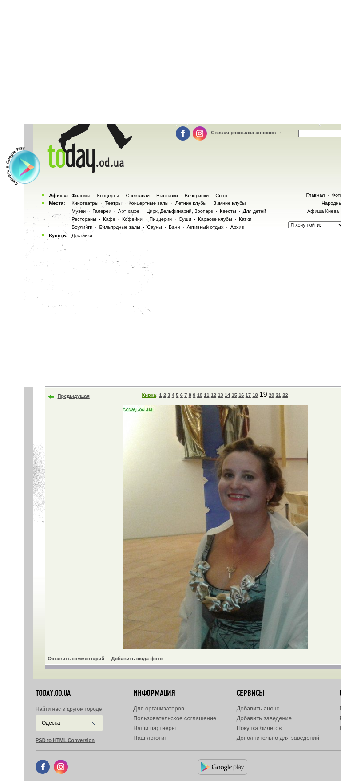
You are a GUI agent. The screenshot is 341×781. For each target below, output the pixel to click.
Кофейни (132, 219)
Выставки (167, 195)
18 (255, 395)
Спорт (222, 195)
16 (241, 395)
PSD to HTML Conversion (65, 740)
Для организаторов (158, 708)
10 (199, 395)
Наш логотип (150, 737)
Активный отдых (205, 227)
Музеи (78, 211)
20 (271, 395)
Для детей (254, 211)
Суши (184, 219)
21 (278, 395)
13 (220, 395)
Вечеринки (197, 195)
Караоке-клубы (215, 219)
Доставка (81, 235)
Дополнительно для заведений (278, 737)
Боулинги (81, 227)
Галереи (101, 211)
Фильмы (80, 195)
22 (285, 395)
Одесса (51, 723)
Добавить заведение (264, 718)
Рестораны (83, 219)
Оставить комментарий (76, 658)
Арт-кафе (128, 211)
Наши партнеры (154, 728)
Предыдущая (74, 396)
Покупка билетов (259, 728)
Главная (315, 195)
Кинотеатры (84, 203)
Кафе (109, 219)
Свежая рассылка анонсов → (246, 132)
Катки (245, 219)
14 (227, 395)
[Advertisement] (181, 310)
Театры (113, 203)
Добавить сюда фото (137, 658)
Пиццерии (160, 219)
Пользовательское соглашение (174, 718)
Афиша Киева (323, 211)
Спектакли (138, 195)
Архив (237, 227)
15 (234, 395)
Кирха (149, 395)
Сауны (154, 227)
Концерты (108, 195)
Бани (174, 227)
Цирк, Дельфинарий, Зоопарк (179, 211)
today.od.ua (53, 693)
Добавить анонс (258, 708)
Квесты (228, 211)
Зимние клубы (230, 203)
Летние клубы (191, 203)
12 (213, 395)
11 (206, 395)
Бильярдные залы (119, 227)
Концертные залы (148, 203)
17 (248, 395)
